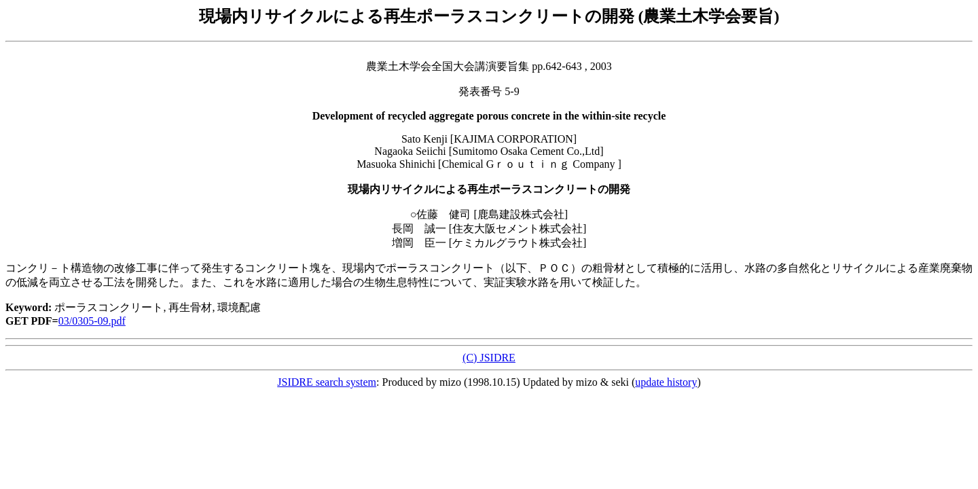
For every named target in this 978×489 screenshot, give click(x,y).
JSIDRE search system (326, 382)
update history (666, 382)
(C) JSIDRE (489, 357)
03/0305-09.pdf (92, 321)
